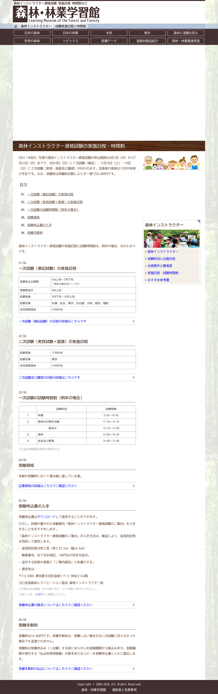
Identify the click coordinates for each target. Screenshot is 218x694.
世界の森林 (32, 40)
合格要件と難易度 (160, 265)
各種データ (109, 40)
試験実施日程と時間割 (70, 26)
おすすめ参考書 (158, 280)
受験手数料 (35, 232)
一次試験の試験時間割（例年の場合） (53, 209)
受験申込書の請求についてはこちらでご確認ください (55, 604)
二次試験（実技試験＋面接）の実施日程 (55, 202)
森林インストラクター (36, 26)
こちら (39, 594)
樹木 (147, 32)
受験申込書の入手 (39, 225)
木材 (109, 32)
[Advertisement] (165, 13)
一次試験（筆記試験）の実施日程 (50, 194)
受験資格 (33, 217)
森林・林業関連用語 (186, 40)
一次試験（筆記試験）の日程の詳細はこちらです (52, 321)
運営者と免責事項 (124, 689)
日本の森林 (32, 32)
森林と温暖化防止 (186, 32)
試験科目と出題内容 (161, 258)
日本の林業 (70, 32)
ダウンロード (46, 516)
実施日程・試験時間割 (163, 272)
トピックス (70, 40)
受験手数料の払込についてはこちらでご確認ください (55, 668)
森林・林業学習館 (93, 689)
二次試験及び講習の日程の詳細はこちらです (49, 377)
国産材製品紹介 (147, 40)
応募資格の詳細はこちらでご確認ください (48, 485)
